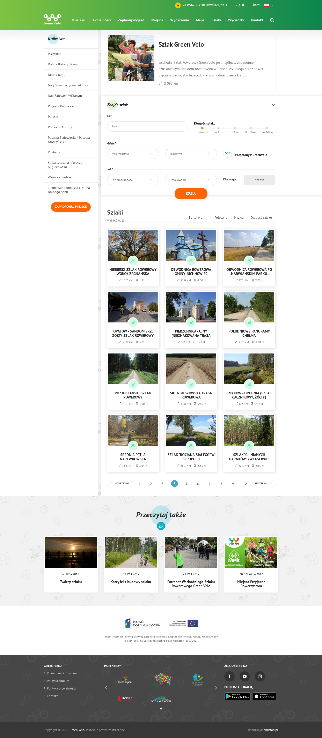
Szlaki (216, 20)
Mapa (200, 20)
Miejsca (157, 20)
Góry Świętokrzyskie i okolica (68, 85)
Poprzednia (122, 483)
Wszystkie (54, 54)
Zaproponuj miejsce (71, 207)
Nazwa (239, 217)
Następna (261, 483)
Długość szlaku (261, 217)
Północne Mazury (60, 127)
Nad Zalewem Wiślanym (65, 96)
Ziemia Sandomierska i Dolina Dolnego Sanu (69, 190)
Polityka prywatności (61, 688)
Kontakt (257, 20)
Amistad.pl (270, 730)
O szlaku (78, 20)
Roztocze (54, 152)
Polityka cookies (58, 681)
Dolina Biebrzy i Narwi (63, 64)
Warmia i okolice (59, 177)
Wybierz (259, 179)
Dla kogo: (230, 179)
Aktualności (101, 20)
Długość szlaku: (205, 124)
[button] (269, 5)
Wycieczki (236, 20)
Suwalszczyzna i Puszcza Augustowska (65, 165)
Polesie (53, 116)
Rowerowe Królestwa (62, 673)
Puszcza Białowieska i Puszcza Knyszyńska (69, 139)
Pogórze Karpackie (61, 106)
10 (245, 484)
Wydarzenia (179, 20)
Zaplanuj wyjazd (131, 20)
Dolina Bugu (56, 75)
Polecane (220, 217)
